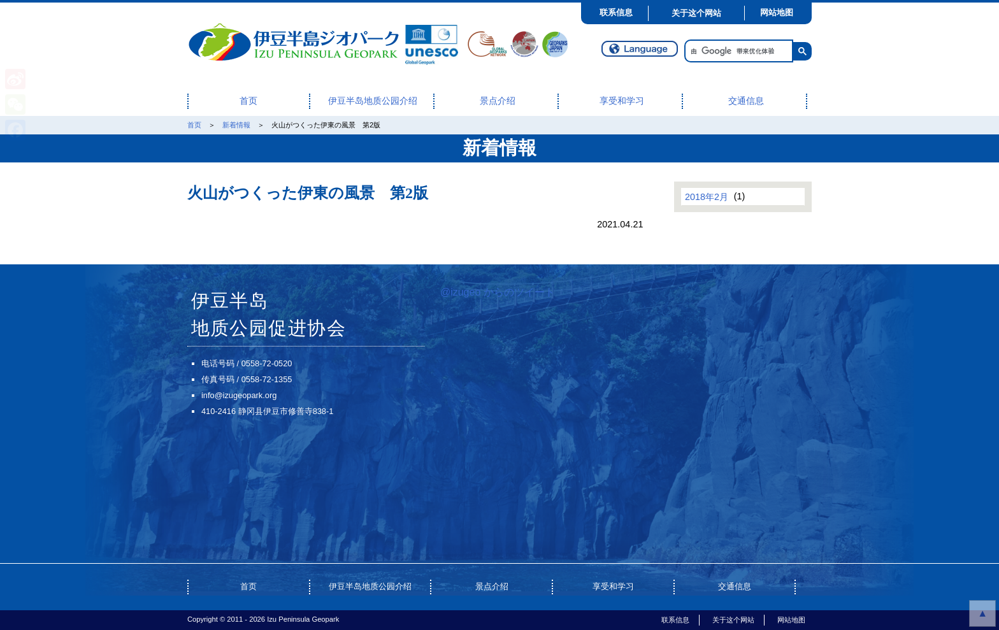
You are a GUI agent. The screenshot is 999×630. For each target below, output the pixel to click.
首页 (248, 101)
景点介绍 (497, 101)
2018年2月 (706, 196)
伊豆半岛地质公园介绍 (372, 101)
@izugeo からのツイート (497, 292)
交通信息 (746, 101)
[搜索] (737, 51)
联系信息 (616, 12)
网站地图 (776, 12)
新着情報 (236, 125)
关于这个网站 (696, 13)
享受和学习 (622, 101)
